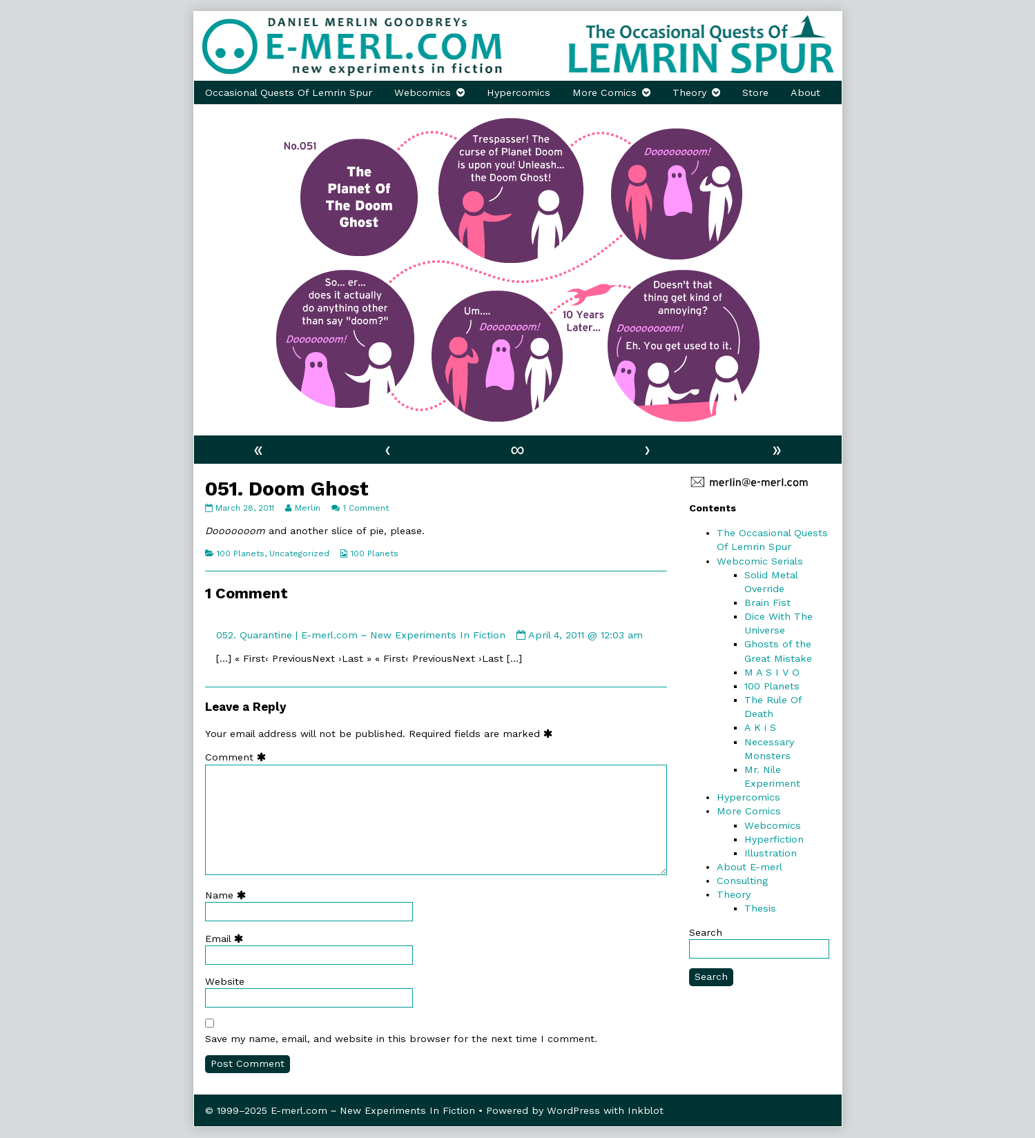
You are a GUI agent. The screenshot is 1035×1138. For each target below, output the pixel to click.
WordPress (573, 1110)
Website (224, 981)
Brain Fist (767, 602)
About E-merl (749, 866)
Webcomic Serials (760, 561)
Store (755, 92)
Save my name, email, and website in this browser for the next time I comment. (401, 1038)
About (805, 92)
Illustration (770, 853)
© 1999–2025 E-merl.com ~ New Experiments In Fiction (340, 1110)
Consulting (742, 880)
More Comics (604, 92)
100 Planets (240, 553)
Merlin (307, 508)
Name (228, 895)
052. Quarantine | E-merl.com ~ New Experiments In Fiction (360, 634)
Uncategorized (299, 553)
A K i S (760, 727)
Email (227, 938)
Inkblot (646, 1110)
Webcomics (422, 92)
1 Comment (366, 508)
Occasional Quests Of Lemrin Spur (288, 92)
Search (705, 932)
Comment (238, 757)
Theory (689, 92)
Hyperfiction (774, 839)
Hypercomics (518, 92)
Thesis (760, 908)
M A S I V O (772, 672)
